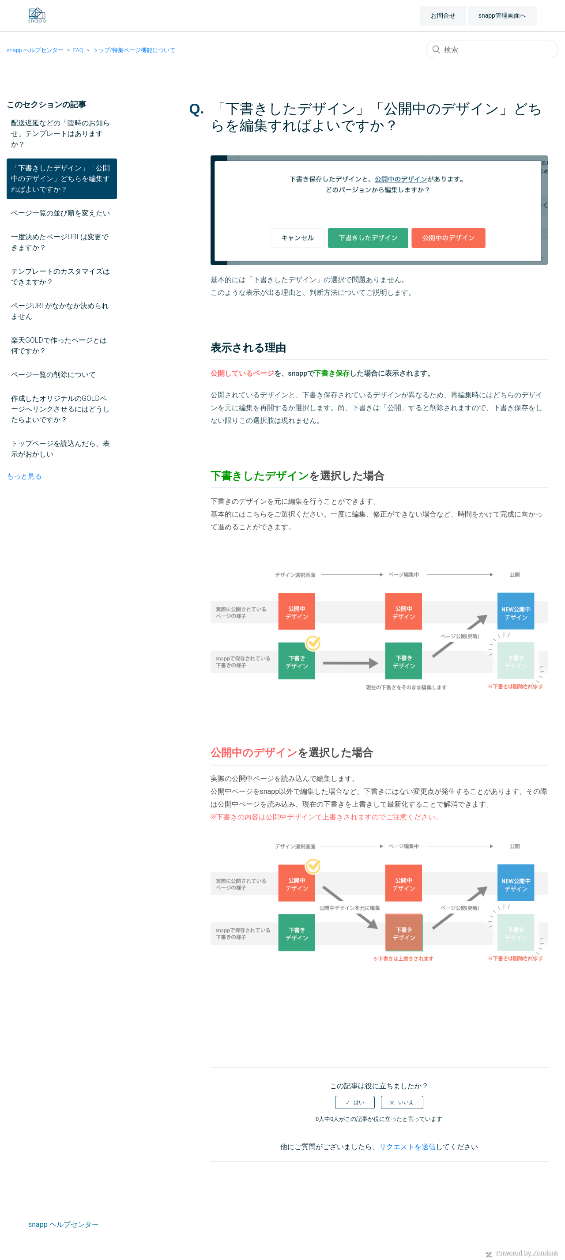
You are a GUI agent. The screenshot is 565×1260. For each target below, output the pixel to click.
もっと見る (24, 476)
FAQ (78, 50)
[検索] (492, 49)
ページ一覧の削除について (53, 374)
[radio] (355, 1102)
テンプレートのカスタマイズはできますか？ (60, 276)
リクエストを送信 (407, 1147)
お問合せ (443, 15)
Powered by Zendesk (527, 1252)
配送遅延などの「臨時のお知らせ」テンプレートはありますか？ (60, 133)
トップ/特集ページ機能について (134, 50)
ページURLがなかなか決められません (60, 311)
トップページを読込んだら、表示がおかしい (60, 448)
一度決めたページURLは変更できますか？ (60, 242)
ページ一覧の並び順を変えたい (60, 213)
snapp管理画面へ (502, 15)
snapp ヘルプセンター (35, 50)
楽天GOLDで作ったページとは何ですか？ (59, 345)
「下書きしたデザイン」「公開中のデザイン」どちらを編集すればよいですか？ (60, 178)
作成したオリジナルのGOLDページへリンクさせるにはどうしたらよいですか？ (60, 409)
